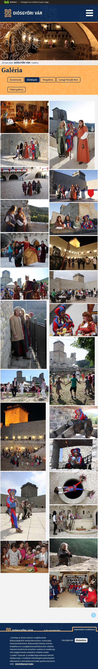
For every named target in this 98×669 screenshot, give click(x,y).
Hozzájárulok (67, 640)
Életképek (33, 79)
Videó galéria (16, 89)
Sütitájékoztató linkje (24, 664)
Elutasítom (81, 640)
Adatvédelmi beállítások (84, 629)
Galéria (35, 62)
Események (15, 79)
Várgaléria (48, 79)
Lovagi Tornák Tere (68, 79)
